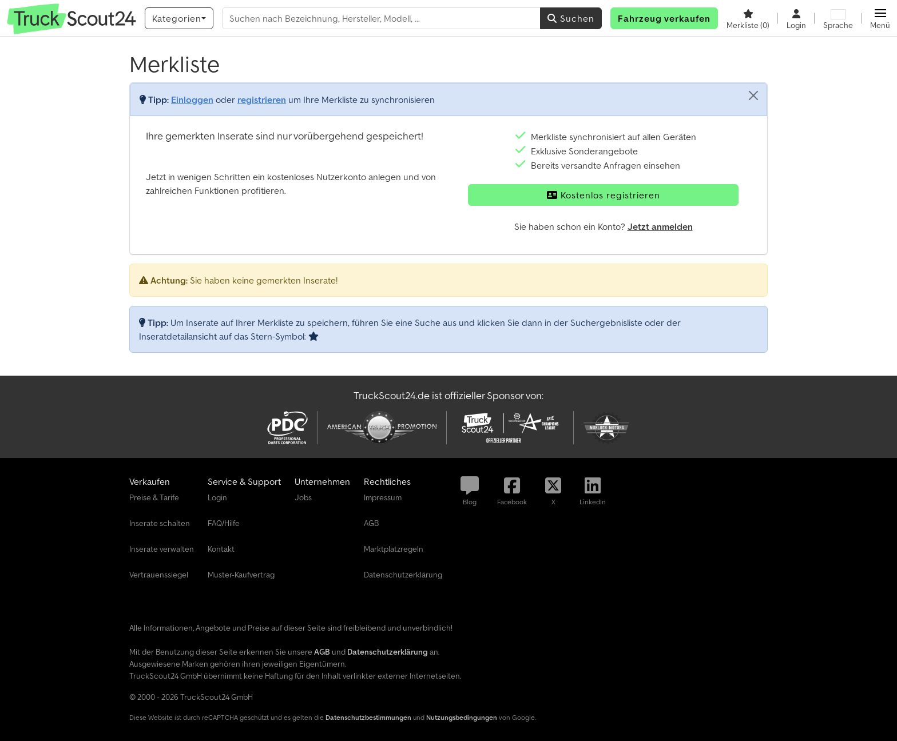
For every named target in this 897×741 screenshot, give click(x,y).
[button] (880, 18)
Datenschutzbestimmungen (368, 717)
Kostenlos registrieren (603, 195)
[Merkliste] (748, 18)
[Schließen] (753, 95)
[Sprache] (838, 18)
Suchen (570, 18)
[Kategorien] (179, 18)
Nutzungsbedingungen (461, 717)
